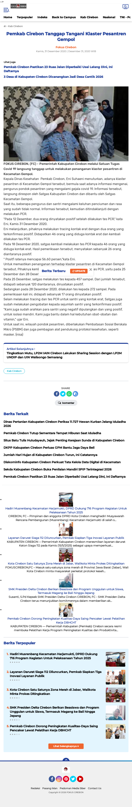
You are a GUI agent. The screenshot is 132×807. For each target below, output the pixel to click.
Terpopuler (25, 17)
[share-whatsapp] (69, 394)
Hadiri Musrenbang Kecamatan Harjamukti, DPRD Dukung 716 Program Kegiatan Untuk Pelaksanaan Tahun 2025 (66, 510)
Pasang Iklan (49, 788)
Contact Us (94, 788)
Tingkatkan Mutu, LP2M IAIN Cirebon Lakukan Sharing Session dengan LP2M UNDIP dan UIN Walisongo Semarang (64, 355)
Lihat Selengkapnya (66, 746)
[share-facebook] (56, 394)
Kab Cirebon (89, 17)
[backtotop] (66, 761)
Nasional (109, 17)
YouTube (83, 781)
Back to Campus (64, 17)
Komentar (66, 402)
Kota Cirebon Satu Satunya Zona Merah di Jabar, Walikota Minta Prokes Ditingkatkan (66, 563)
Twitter (75, 781)
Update (78, 271)
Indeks (42, 17)
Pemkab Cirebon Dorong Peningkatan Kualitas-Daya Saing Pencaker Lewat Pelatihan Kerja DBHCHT (66, 620)
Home (8, 17)
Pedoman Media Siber (73, 788)
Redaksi (35, 788)
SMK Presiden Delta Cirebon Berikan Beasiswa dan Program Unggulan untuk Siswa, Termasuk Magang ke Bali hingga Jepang (66, 591)
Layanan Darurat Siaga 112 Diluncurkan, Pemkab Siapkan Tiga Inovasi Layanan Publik (66, 538)
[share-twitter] (63, 394)
